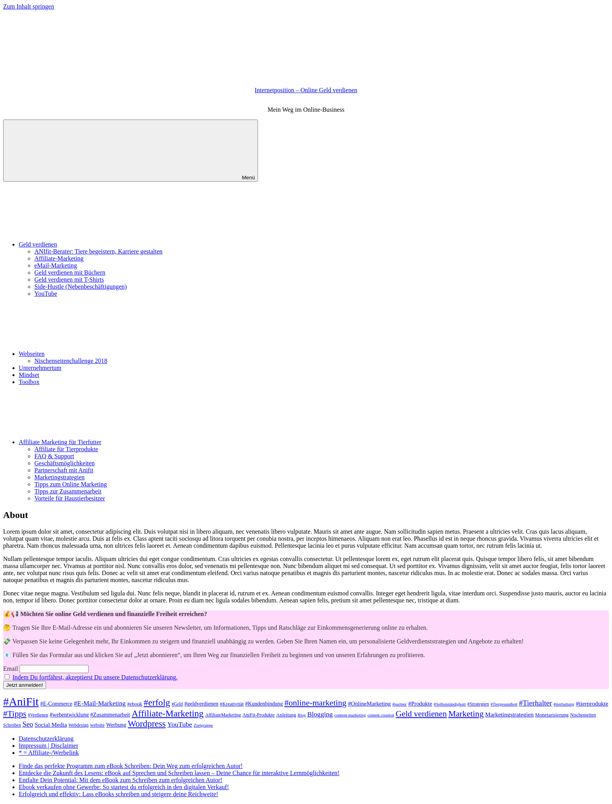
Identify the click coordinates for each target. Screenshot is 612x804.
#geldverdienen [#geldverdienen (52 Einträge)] (202, 703)
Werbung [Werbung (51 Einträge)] (116, 725)
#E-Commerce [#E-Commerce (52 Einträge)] (56, 703)
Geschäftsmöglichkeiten (64, 463)
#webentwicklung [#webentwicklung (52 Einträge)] (69, 714)
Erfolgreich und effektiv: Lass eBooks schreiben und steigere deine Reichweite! (118, 794)
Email (10, 668)
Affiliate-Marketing (59, 258)
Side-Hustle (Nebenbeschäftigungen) (80, 286)
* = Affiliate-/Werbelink (49, 752)
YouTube (45, 293)
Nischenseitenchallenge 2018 (70, 360)
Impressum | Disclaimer (48, 745)
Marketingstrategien (59, 477)
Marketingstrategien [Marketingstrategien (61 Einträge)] (509, 714)
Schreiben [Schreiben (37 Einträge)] (12, 725)
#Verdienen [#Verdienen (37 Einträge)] (38, 715)
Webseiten (90, 353)
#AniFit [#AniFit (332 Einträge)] (21, 701)
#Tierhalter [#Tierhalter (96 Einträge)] (535, 703)
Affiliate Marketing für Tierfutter (119, 442)
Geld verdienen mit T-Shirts (69, 279)
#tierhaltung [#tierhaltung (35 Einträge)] (563, 704)
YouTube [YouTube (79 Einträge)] (179, 724)
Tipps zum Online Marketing (70, 484)
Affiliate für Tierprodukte (66, 449)
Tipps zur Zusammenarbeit (67, 491)
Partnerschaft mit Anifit (63, 470)
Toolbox (29, 382)
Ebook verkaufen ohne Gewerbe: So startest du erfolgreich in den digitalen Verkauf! (124, 787)
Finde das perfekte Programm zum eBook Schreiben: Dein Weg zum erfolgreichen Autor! (131, 766)
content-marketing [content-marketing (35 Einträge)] (350, 715)
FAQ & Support (54, 456)
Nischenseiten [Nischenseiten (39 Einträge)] (583, 715)
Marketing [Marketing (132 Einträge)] (466, 713)
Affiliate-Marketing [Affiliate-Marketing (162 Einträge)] (167, 713)
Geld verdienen (96, 244)
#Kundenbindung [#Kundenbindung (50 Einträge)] (264, 704)
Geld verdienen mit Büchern (69, 272)
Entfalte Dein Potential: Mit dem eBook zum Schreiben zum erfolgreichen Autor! (120, 780)
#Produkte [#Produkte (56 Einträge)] (420, 703)
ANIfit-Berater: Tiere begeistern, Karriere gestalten (98, 251)
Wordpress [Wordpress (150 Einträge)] (146, 724)
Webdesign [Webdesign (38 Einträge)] (79, 725)
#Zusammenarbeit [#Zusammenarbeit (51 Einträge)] (110, 714)
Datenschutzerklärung (46, 738)
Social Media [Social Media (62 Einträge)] (51, 724)
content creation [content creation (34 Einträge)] (380, 715)
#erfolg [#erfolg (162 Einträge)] (157, 702)
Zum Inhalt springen (28, 6)
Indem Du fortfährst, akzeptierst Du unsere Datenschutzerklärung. (95, 677)
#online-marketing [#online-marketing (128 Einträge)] (316, 703)
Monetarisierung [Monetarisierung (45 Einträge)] (552, 715)
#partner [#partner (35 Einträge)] (399, 704)
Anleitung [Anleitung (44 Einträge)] (286, 715)
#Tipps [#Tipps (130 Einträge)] (15, 713)
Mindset (29, 375)
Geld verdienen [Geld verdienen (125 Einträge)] (421, 713)
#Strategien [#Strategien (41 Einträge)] (478, 704)
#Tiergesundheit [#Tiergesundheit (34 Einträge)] (504, 704)
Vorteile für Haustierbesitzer (69, 498)
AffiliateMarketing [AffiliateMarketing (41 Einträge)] (223, 715)
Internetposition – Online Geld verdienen (305, 90)
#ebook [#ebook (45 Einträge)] (134, 704)
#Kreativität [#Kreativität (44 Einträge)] (232, 704)
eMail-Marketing (55, 265)
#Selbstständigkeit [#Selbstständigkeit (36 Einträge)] (450, 704)
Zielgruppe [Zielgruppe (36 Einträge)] (203, 725)
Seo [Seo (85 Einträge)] (28, 724)
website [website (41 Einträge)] (97, 725)
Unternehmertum (40, 367)
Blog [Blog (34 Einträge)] (302, 715)
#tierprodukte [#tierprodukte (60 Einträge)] (592, 703)
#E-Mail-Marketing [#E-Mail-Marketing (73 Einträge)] (100, 703)
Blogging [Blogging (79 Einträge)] (320, 714)
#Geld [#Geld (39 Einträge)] (177, 704)
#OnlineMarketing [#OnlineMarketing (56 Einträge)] (369, 703)
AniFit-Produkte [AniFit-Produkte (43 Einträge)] (258, 715)
